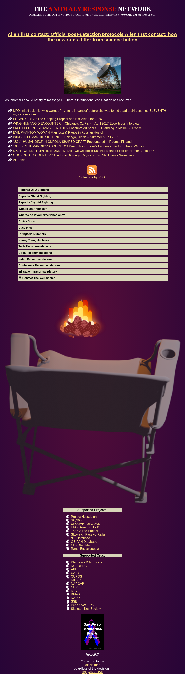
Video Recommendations (36, 259)
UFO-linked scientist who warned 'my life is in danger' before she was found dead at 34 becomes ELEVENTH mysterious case (89, 112)
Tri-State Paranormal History (38, 271)
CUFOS (76, 576)
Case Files (26, 227)
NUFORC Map (81, 545)
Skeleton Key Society (86, 608)
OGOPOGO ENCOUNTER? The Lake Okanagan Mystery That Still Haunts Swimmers (73, 155)
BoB (96, 527)
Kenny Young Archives (34, 240)
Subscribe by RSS (92, 175)
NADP (75, 598)
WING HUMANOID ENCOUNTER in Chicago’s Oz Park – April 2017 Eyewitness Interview (76, 123)
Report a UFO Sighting (34, 189)
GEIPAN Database (84, 541)
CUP (74, 587)
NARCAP (77, 583)
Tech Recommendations (35, 246)
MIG (74, 591)
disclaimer (92, 665)
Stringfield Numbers (32, 234)
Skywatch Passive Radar (88, 534)
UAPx (75, 573)
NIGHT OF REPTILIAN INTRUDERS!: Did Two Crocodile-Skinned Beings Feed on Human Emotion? (83, 150)
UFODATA (94, 523)
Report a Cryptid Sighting (36, 202)
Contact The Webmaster (37, 278)
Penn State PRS (82, 605)
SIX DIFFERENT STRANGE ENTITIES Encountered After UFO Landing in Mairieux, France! (78, 128)
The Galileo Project (84, 531)
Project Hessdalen (84, 516)
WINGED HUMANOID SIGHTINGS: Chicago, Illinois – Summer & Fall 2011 (66, 137)
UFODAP (77, 523)
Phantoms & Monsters (86, 562)
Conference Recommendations (40, 265)
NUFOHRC (79, 566)
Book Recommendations (35, 252)
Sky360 (76, 520)
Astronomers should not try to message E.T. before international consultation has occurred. (92, 79)
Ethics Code (27, 221)
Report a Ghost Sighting (35, 196)
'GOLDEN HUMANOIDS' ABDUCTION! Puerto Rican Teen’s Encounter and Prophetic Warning (79, 146)
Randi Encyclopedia (85, 548)
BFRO (75, 594)
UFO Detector (81, 527)
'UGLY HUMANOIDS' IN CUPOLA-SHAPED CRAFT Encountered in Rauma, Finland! (73, 141)
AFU (74, 569)
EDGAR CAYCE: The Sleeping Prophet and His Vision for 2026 (57, 119)
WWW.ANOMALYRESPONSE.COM (138, 14)
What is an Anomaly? (33, 208)
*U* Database (80, 538)
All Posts (19, 160)
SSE (74, 601)
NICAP (76, 580)
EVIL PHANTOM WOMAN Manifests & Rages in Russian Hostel (58, 132)
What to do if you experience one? (42, 215)
